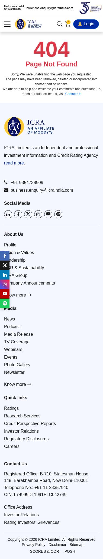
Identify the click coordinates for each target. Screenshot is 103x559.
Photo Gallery (17, 364)
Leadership (14, 260)
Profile (10, 245)
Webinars (13, 349)
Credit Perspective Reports (30, 423)
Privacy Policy (33, 544)
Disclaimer (57, 544)
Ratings (11, 408)
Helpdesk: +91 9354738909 (14, 8)
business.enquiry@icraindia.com (50, 8)
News (9, 319)
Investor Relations (21, 431)
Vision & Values (19, 252)
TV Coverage (17, 342)
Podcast (12, 326)
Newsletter (14, 372)
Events (10, 357)
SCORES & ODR (44, 551)
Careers (12, 446)
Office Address (18, 507)
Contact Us (73, 94)
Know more (17, 295)
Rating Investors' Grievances (31, 522)
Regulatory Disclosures (26, 438)
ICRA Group (15, 275)
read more (14, 163)
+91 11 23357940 (51, 487)
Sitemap (76, 544)
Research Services (22, 416)
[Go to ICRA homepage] (29, 127)
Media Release (18, 334)
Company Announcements (29, 283)
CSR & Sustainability (24, 267)
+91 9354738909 (23, 182)
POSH (70, 551)
